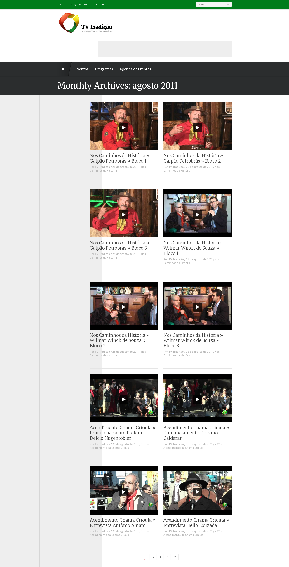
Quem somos (64, 4)
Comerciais (50, 128)
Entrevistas (50, 143)
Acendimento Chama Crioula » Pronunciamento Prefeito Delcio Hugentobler (140, 407)
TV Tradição (120, 140)
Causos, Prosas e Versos (58, 118)
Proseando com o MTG (57, 179)
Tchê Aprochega (53, 184)
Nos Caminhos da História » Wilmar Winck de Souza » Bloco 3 (211, 314)
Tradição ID (50, 189)
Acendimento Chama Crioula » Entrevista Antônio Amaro (140, 496)
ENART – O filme (53, 138)
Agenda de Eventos (117, 43)
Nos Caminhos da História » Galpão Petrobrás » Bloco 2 (211, 132)
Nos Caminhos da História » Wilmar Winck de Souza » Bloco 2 (137, 314)
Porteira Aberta (53, 174)
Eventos (64, 43)
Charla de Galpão (53, 123)
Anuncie (46, 4)
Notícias (48, 158)
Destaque (49, 133)
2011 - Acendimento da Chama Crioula (137, 419)
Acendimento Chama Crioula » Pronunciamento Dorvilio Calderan (214, 407)
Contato (83, 4)
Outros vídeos (52, 164)
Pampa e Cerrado (54, 169)
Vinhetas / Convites (55, 199)
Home (46, 43)
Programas (86, 43)
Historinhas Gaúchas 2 (57, 153)
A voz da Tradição (54, 113)
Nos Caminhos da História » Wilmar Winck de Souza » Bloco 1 (211, 222)
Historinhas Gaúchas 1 (57, 148)
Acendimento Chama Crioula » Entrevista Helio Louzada (214, 496)
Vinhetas (49, 194)
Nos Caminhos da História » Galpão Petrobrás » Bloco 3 (137, 219)
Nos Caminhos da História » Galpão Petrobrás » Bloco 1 (137, 132)
